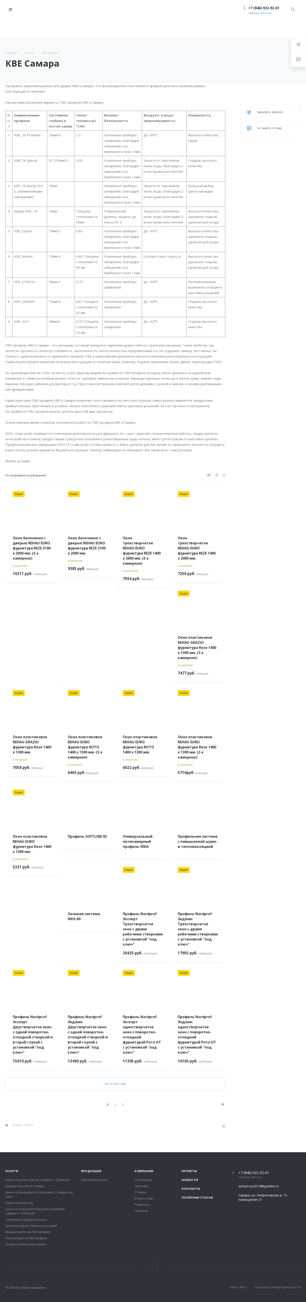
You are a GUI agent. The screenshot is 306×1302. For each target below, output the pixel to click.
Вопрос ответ (144, 1198)
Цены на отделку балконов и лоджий (31, 1226)
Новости (190, 1180)
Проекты (189, 1171)
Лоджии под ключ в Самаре (24, 1186)
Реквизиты (142, 1204)
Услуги (11, 1171)
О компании (143, 1180)
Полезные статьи (197, 1197)
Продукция (91, 1171)
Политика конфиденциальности (278, 1287)
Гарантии (141, 1211)
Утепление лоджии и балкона (26, 1219)
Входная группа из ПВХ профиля (27, 1232)
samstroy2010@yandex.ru (258, 1186)
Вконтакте (153, 1267)
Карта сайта (238, 1287)
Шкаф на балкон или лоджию (25, 1244)
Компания (144, 1171)
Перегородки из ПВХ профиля (26, 1238)
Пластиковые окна (94, 1180)
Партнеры (142, 1186)
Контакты (191, 1189)
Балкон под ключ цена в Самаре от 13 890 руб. (37, 1180)
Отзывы (140, 1192)
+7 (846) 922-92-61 (253, 1173)
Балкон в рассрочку (19, 1203)
